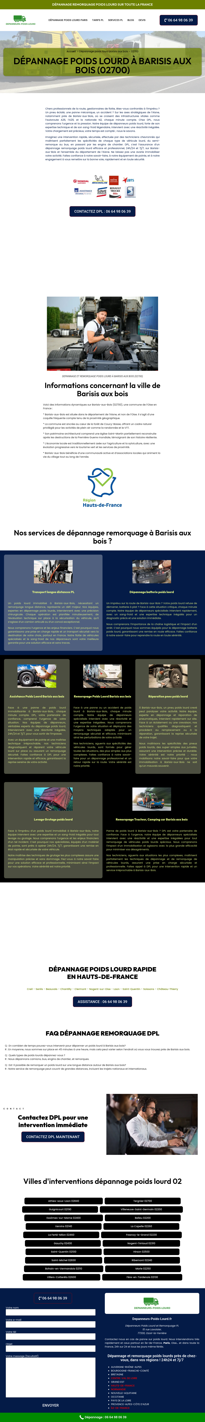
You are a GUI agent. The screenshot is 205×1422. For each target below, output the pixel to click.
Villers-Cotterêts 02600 (94, 1227)
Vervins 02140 (50, 1209)
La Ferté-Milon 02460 (109, 1209)
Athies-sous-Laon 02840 (28, 1201)
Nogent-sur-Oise (100, 989)
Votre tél (51, 1284)
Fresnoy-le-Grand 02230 (145, 1209)
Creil (30, 989)
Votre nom (51, 1260)
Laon (117, 989)
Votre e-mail (51, 1272)
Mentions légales (130, 1411)
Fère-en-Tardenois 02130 (132, 1227)
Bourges (127, 1384)
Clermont (80, 989)
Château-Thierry (167, 989)
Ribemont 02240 (143, 1218)
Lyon (77, 1378)
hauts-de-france (123, 1335)
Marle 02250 (64, 1227)
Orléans (77, 1384)
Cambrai (16, 1378)
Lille (96, 1390)
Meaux (45, 1378)
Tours (89, 1384)
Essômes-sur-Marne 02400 (175, 1201)
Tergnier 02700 (61, 1201)
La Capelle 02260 (77, 1209)
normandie (118, 1339)
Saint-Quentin (131, 989)
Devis (142, 20)
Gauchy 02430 (178, 1209)
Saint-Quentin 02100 (55, 1218)
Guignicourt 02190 (89, 1201)
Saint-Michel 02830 (112, 1218)
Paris (67, 1378)
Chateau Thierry (80, 1390)
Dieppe (163, 1390)
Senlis (39, 989)
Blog (130, 20)
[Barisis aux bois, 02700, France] (102, 255)
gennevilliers (86, 1396)
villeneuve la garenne (112, 1396)
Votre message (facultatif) (51, 1326)
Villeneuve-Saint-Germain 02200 (129, 1201)
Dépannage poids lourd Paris (67, 20)
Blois (99, 1384)
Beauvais (51, 989)
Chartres (112, 1384)
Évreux (56, 1378)
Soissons (148, 989)
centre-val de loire (124, 1328)
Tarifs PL (97, 20)
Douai (106, 1390)
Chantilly (66, 989)
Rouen (152, 1390)
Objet (51, 1296)
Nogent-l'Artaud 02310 (21, 1218)
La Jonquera (92, 1378)
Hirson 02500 (84, 1218)
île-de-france (120, 1358)
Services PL (115, 20)
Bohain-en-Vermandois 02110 (179, 1218)
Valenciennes (122, 1390)
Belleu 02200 (26, 1209)
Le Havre (139, 1390)
